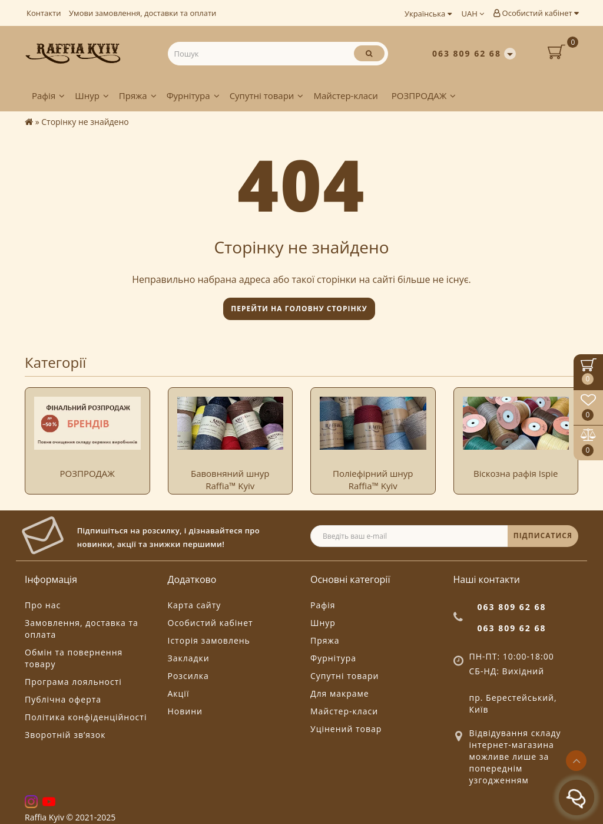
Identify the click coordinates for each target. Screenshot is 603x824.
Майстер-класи (345, 95)
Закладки (189, 658)
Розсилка (188, 675)
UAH (473, 13)
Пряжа (138, 95)
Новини (185, 711)
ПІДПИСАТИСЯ (542, 535)
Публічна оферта (63, 699)
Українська (428, 13)
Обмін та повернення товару (73, 658)
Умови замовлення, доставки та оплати (142, 13)
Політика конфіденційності (86, 717)
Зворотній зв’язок (65, 734)
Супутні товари (267, 95)
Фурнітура (193, 95)
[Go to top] (576, 760)
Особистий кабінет (535, 13)
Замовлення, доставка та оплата (81, 628)
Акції (179, 693)
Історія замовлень (209, 640)
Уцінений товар (346, 728)
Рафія (48, 95)
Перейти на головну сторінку (299, 309)
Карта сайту (194, 605)
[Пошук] (369, 53)
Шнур (92, 95)
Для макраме (339, 693)
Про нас (43, 605)
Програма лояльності (73, 681)
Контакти (43, 13)
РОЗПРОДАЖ (424, 95)
